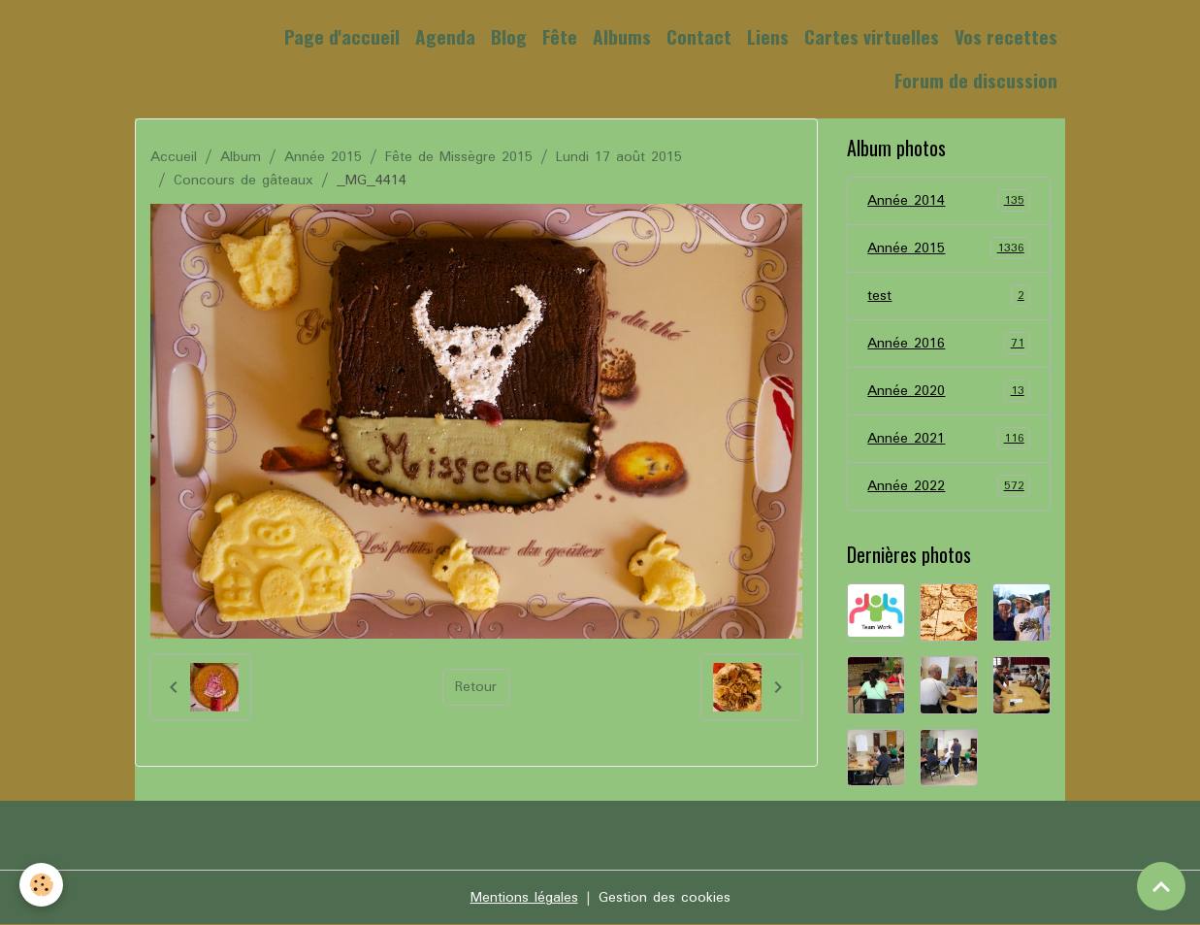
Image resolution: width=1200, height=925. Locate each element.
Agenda (445, 36)
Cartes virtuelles (871, 36)
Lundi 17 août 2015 (619, 157)
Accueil (173, 157)
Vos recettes (1006, 36)
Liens (768, 36)
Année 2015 (323, 157)
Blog (509, 36)
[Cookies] (41, 885)
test (948, 296)
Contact (698, 36)
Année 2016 (948, 343)
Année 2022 (948, 486)
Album (240, 157)
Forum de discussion (975, 80)
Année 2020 (948, 391)
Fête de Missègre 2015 (459, 157)
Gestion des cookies (664, 897)
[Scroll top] (1161, 886)
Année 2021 (948, 438)
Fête (559, 36)
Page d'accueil (342, 36)
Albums (622, 36)
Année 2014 (948, 201)
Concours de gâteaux (243, 180)
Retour (476, 687)
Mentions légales (524, 897)
